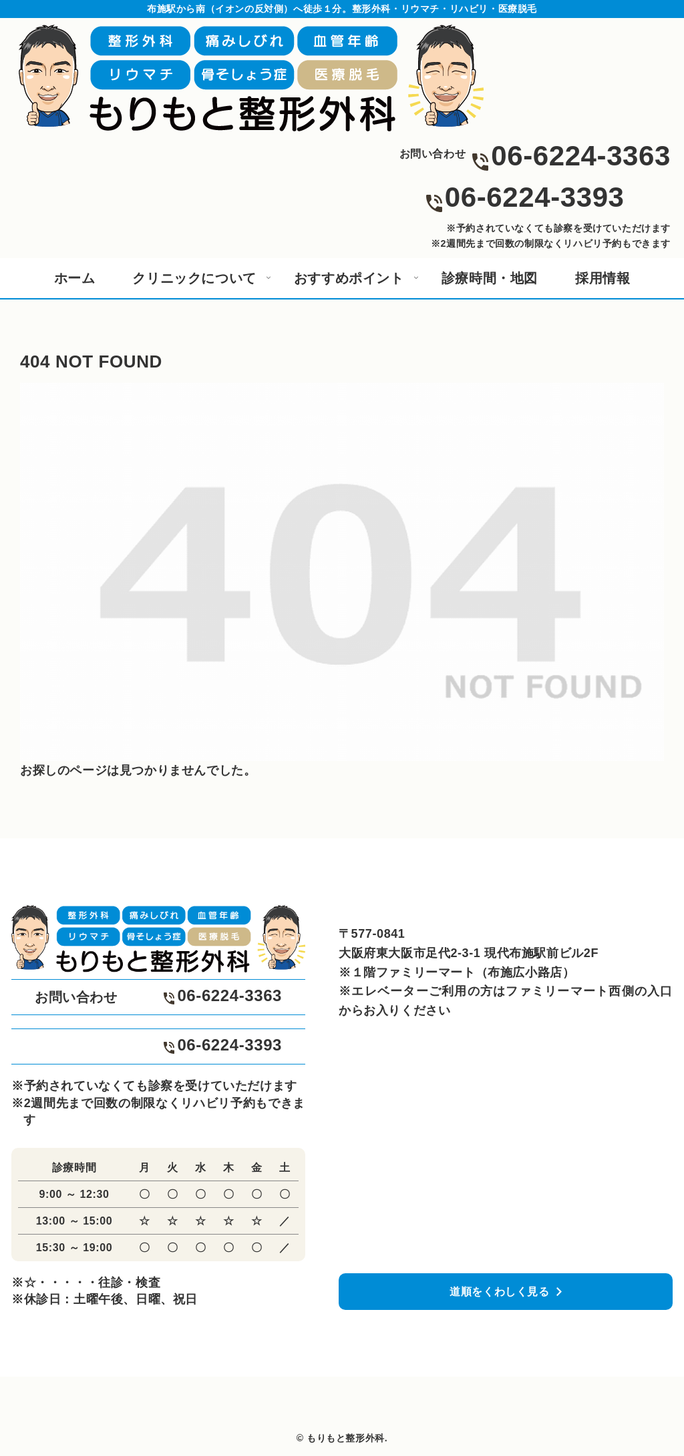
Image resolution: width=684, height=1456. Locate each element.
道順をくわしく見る (499, 1291)
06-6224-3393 (535, 197)
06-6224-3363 (581, 155)
